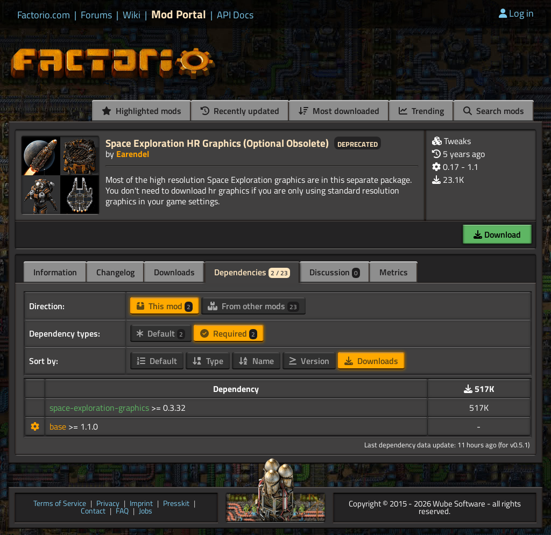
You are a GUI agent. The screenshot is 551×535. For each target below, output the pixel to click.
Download (497, 234)
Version (309, 360)
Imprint (141, 504)
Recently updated (240, 110)
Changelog (115, 272)
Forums (96, 15)
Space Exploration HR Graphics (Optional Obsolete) (217, 143)
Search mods (493, 110)
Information (55, 272)
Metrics (393, 272)
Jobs (145, 512)
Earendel (132, 153)
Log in (516, 13)
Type (207, 360)
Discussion (334, 272)
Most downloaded (339, 110)
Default (161, 333)
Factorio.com (43, 15)
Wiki (131, 15)
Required (228, 333)
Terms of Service (59, 504)
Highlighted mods (141, 110)
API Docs (235, 15)
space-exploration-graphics (100, 407)
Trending (421, 110)
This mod (165, 305)
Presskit (176, 504)
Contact (93, 512)
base (59, 426)
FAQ (122, 512)
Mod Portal (178, 14)
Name (256, 360)
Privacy (107, 504)
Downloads (174, 272)
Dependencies (252, 272)
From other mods (253, 305)
